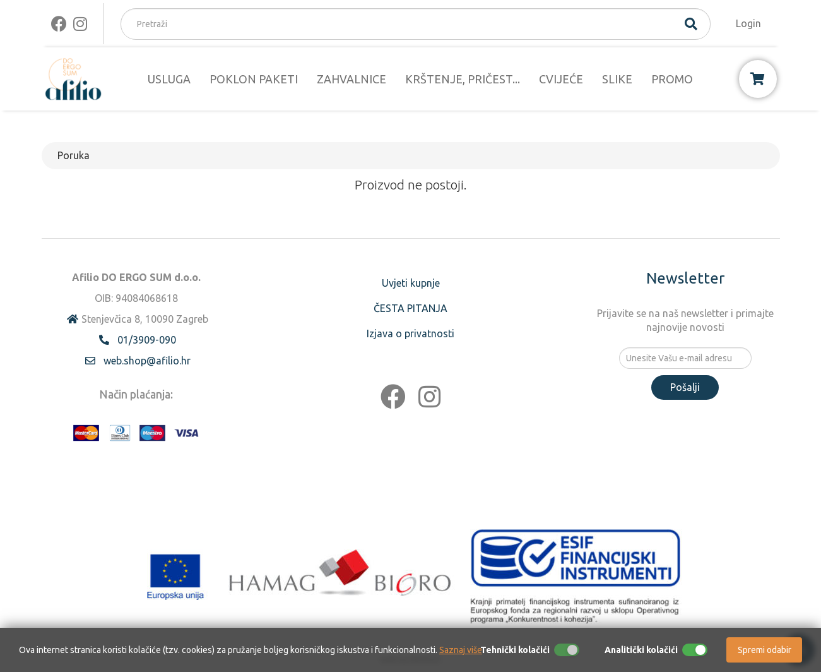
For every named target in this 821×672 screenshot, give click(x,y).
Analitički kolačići (641, 650)
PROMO (672, 79)
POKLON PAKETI (254, 79)
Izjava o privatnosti (410, 333)
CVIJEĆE (561, 79)
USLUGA (169, 79)
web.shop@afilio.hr (147, 360)
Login (748, 23)
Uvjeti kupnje (411, 283)
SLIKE (617, 79)
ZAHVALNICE (351, 79)
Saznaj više (460, 650)
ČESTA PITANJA (410, 308)
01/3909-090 (146, 339)
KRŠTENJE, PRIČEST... (462, 79)
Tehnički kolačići (515, 650)
